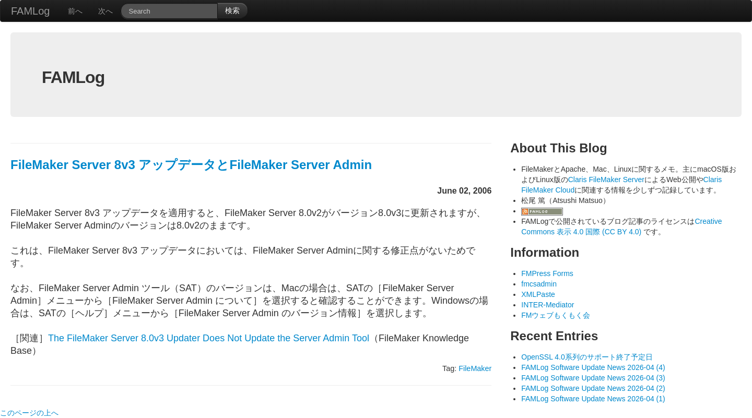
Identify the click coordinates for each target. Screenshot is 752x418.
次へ (105, 11)
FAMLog (30, 11)
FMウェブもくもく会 (555, 315)
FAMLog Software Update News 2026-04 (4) (593, 367)
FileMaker (475, 368)
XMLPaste (538, 294)
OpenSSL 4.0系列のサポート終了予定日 (587, 357)
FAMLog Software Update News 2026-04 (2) (593, 388)
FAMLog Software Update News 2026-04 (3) (593, 378)
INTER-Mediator (547, 305)
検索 (232, 10)
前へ (75, 11)
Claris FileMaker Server (606, 179)
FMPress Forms (547, 273)
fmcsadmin (539, 284)
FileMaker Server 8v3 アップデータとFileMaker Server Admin (191, 165)
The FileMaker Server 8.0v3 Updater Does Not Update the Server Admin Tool (208, 338)
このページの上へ (29, 413)
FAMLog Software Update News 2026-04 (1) (593, 399)
